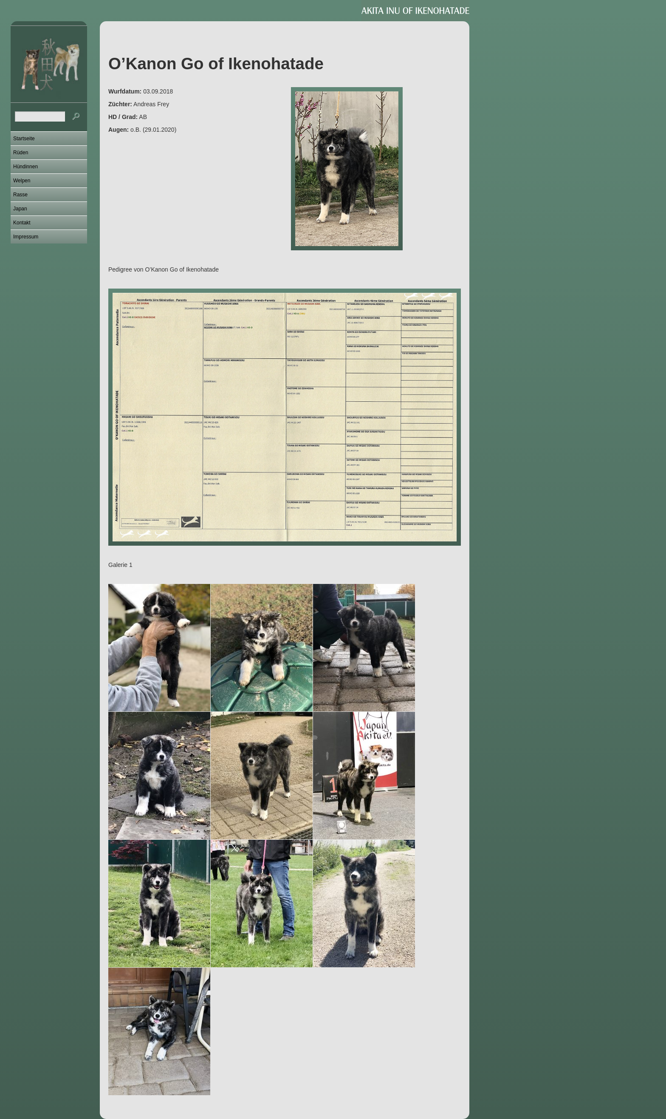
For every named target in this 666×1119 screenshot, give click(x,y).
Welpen (21, 181)
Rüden (20, 153)
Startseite (24, 139)
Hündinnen (25, 167)
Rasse (20, 195)
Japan (20, 209)
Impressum (25, 237)
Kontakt (22, 223)
